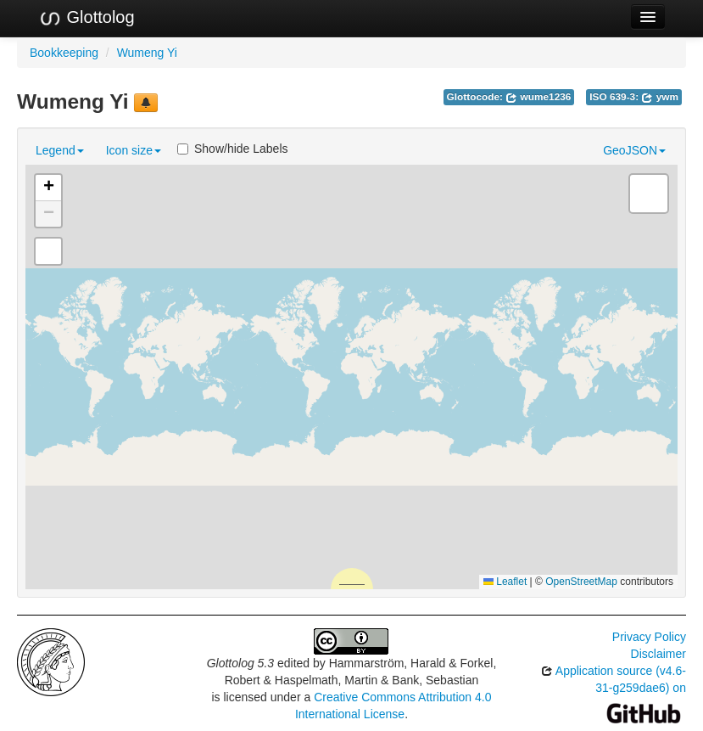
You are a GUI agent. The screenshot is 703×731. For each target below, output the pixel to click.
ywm (659, 97)
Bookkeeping (64, 52)
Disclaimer (658, 654)
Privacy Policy (649, 637)
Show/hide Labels (232, 148)
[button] (48, 188)
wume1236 (538, 97)
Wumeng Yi (147, 52)
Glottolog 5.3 (240, 663)
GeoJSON (634, 150)
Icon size (133, 150)
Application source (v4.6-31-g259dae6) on (613, 691)
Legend (60, 150)
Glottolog (86, 18)
